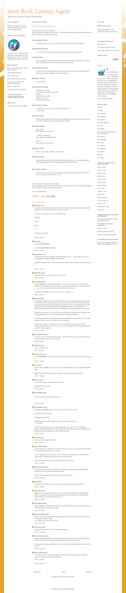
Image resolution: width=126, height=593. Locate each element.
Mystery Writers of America (105, 231)
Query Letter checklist (14, 72)
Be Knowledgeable (103, 122)
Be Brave (100, 110)
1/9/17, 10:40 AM (39, 499)
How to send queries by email (16, 79)
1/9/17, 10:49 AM (39, 523)
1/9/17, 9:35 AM (39, 442)
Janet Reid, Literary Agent (38, 11)
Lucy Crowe (38, 527)
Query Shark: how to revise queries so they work (15, 82)
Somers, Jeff (101, 203)
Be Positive (100, 129)
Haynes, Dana (101, 182)
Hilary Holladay (102, 185)
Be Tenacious (101, 148)
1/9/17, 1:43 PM (39, 559)
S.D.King (37, 437)
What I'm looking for (13, 86)
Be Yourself (100, 158)
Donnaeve (37, 205)
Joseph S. (37, 345)
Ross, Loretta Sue (102, 200)
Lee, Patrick (101, 188)
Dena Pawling (38, 392)
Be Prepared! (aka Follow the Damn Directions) (106, 132)
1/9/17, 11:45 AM (39, 549)
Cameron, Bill (101, 170)
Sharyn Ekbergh (39, 467)
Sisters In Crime (102, 228)
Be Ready (100, 142)
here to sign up (15, 26)
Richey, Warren (102, 197)
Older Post (89, 572)
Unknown (37, 298)
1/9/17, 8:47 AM (39, 376)
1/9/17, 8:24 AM (39, 341)
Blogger (71, 589)
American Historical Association (107, 234)
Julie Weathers (39, 407)
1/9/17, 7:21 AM (39, 269)
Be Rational (101, 136)
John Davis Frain (39, 536)
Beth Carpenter (39, 552)
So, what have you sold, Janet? (17, 89)
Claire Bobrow (38, 446)
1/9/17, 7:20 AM (39, 250)
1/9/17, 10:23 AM (39, 463)
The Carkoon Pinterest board (106, 47)
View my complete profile (105, 98)
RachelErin (37, 273)
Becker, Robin (101, 167)
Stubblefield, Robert (103, 206)
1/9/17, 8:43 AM (39, 361)
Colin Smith (38, 282)
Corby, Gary (101, 176)
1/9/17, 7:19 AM (39, 237)
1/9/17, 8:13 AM (39, 278)
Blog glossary (101, 44)
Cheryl (36, 482)
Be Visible (100, 151)
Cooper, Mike (101, 173)
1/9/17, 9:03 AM (39, 403)
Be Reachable (101, 139)
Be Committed (101, 113)
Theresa (36, 380)
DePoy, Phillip (101, 179)
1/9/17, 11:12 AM (39, 532)
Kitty (35, 241)
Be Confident (101, 116)
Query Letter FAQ (12, 75)
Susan (36, 365)
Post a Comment (39, 563)
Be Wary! (100, 155)
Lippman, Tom (101, 191)
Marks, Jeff (100, 194)
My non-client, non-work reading (17, 106)
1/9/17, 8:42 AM (39, 350)
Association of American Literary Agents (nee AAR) (107, 219)
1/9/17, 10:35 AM (39, 478)
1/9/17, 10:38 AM (39, 486)
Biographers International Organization (105, 224)
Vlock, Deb (100, 209)
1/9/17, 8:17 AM (39, 330)
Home (63, 572)
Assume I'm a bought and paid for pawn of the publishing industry (107, 243)
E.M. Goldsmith (39, 334)
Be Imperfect (101, 119)
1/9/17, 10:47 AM (39, 510)
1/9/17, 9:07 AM (39, 433)
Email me (115, 31)
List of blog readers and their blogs (108, 50)
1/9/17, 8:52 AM (39, 389)
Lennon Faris (38, 354)
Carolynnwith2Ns (39, 514)
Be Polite (100, 125)
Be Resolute (101, 145)
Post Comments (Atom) (67, 577)
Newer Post (37, 572)
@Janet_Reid (106, 26)
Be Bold (99, 107)
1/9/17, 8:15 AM (39, 294)
